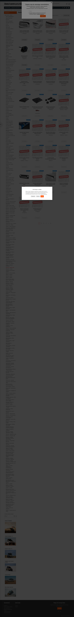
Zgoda (42, 196)
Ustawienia (33, 196)
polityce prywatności (44, 194)
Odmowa (38, 196)
